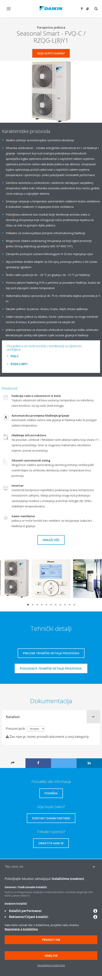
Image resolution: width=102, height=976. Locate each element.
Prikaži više (51, 540)
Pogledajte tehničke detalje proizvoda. (51, 668)
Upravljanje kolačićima (51, 965)
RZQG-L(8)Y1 (19, 364)
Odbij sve (51, 955)
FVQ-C (15, 356)
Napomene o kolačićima (21, 929)
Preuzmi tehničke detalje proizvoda (51, 653)
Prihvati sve (51, 940)
